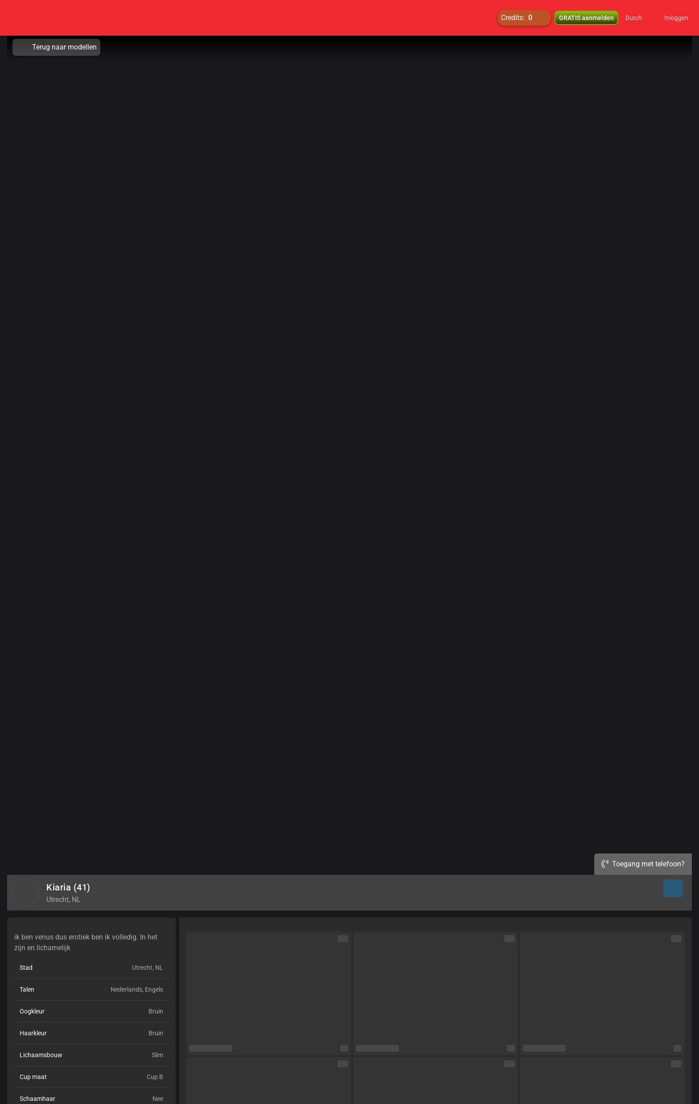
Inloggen (676, 17)
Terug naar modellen (56, 47)
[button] (639, 17)
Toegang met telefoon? (643, 864)
